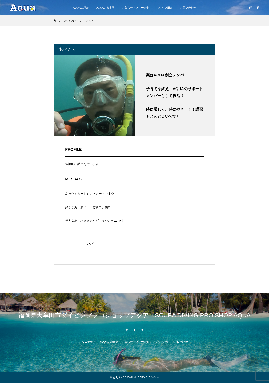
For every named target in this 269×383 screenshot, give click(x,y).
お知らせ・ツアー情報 (135, 7)
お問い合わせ (188, 7)
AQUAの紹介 (81, 7)
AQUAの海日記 (105, 7)
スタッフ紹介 (164, 7)
